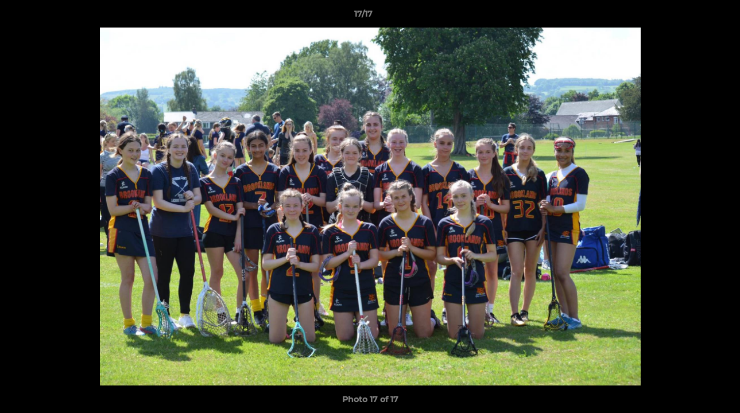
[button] (692, 16)
